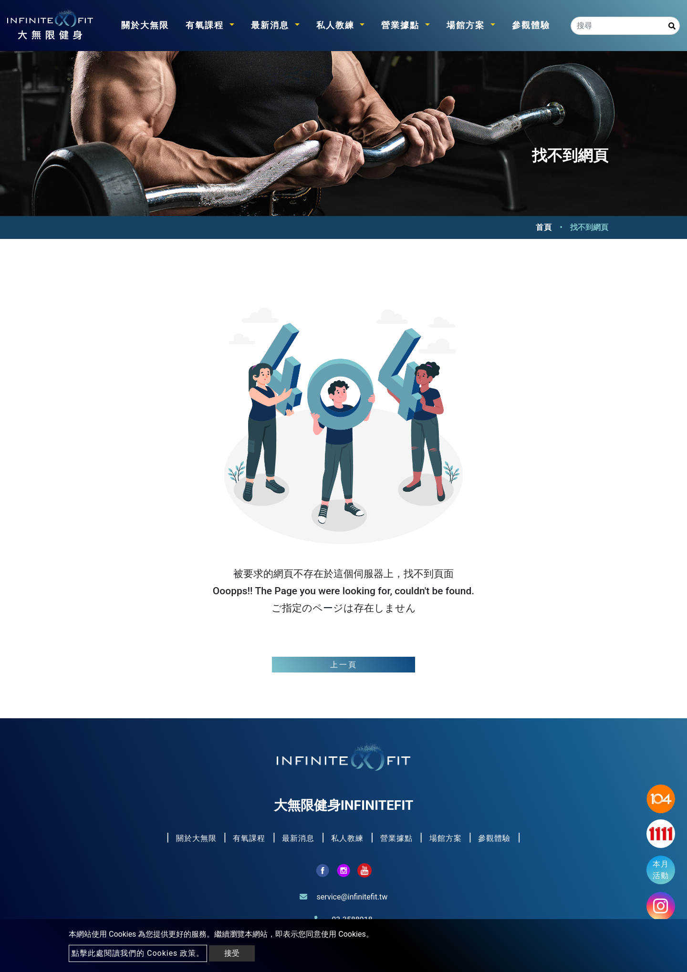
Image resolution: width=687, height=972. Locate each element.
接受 (231, 953)
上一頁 (343, 664)
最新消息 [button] (271, 25)
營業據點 (397, 838)
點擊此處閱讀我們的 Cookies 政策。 (138, 953)
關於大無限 (145, 25)
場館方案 (446, 838)
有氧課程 (250, 838)
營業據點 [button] (402, 25)
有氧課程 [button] (206, 25)
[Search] (625, 26)
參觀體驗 (531, 25)
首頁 (544, 227)
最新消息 (299, 838)
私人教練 (348, 838)
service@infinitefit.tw (352, 896)
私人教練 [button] (337, 25)
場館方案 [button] (467, 25)
